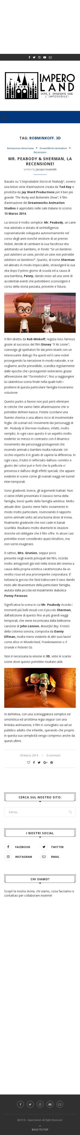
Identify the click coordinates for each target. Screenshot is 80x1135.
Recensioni (40, 152)
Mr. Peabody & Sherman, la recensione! (40, 161)
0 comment (53, 755)
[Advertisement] (40, 1017)
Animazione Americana (20, 148)
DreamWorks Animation (53, 148)
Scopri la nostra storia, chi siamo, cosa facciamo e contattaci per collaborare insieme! (39, 893)
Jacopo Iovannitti (46, 169)
